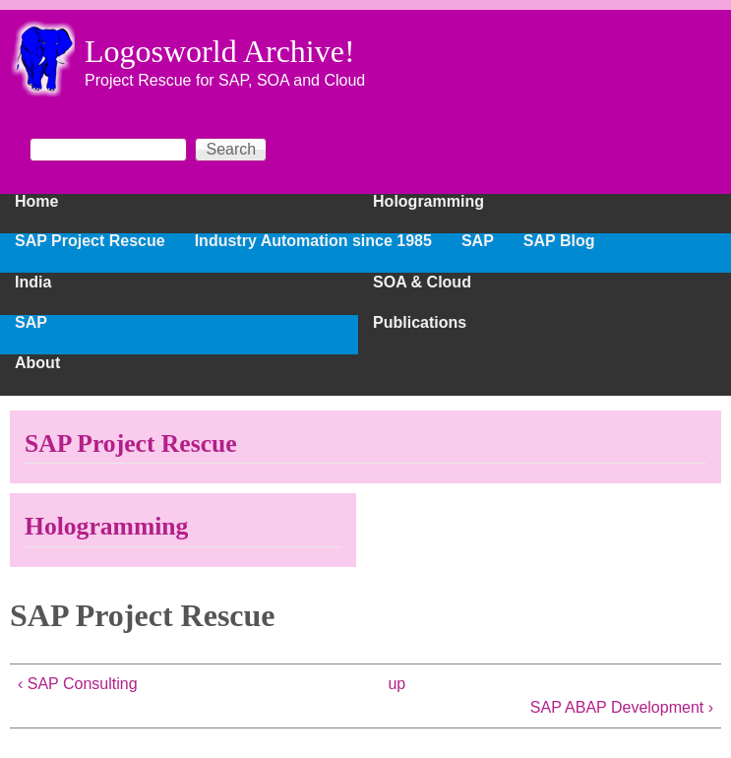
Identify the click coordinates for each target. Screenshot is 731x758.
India (33, 282)
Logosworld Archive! (220, 51)
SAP (31, 323)
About (37, 363)
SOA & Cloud (422, 282)
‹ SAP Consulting (78, 683)
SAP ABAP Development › (621, 707)
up (396, 683)
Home (36, 202)
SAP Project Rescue (90, 241)
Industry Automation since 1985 (313, 241)
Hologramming (428, 202)
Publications (419, 323)
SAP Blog (559, 241)
